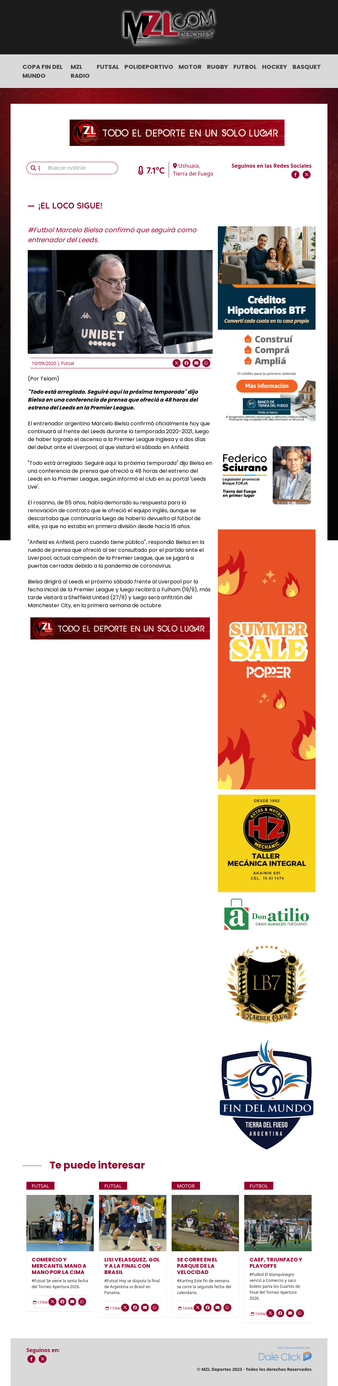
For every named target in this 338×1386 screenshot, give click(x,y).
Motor (190, 67)
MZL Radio (80, 71)
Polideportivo (148, 67)
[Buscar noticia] (81, 168)
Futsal (108, 67)
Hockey (274, 67)
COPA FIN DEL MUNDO (42, 71)
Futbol (245, 67)
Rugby (217, 67)
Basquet (306, 67)
